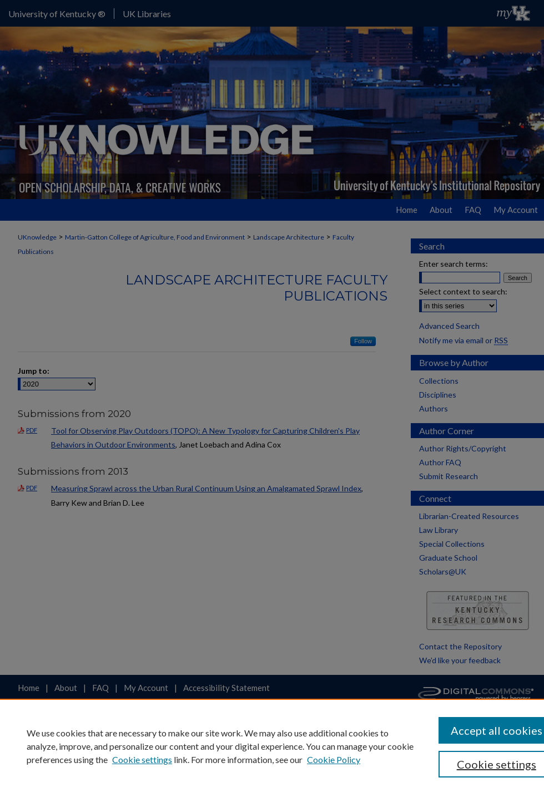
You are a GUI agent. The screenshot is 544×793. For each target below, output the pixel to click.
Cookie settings (142, 759)
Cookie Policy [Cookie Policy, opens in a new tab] (333, 759)
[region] (272, 746)
